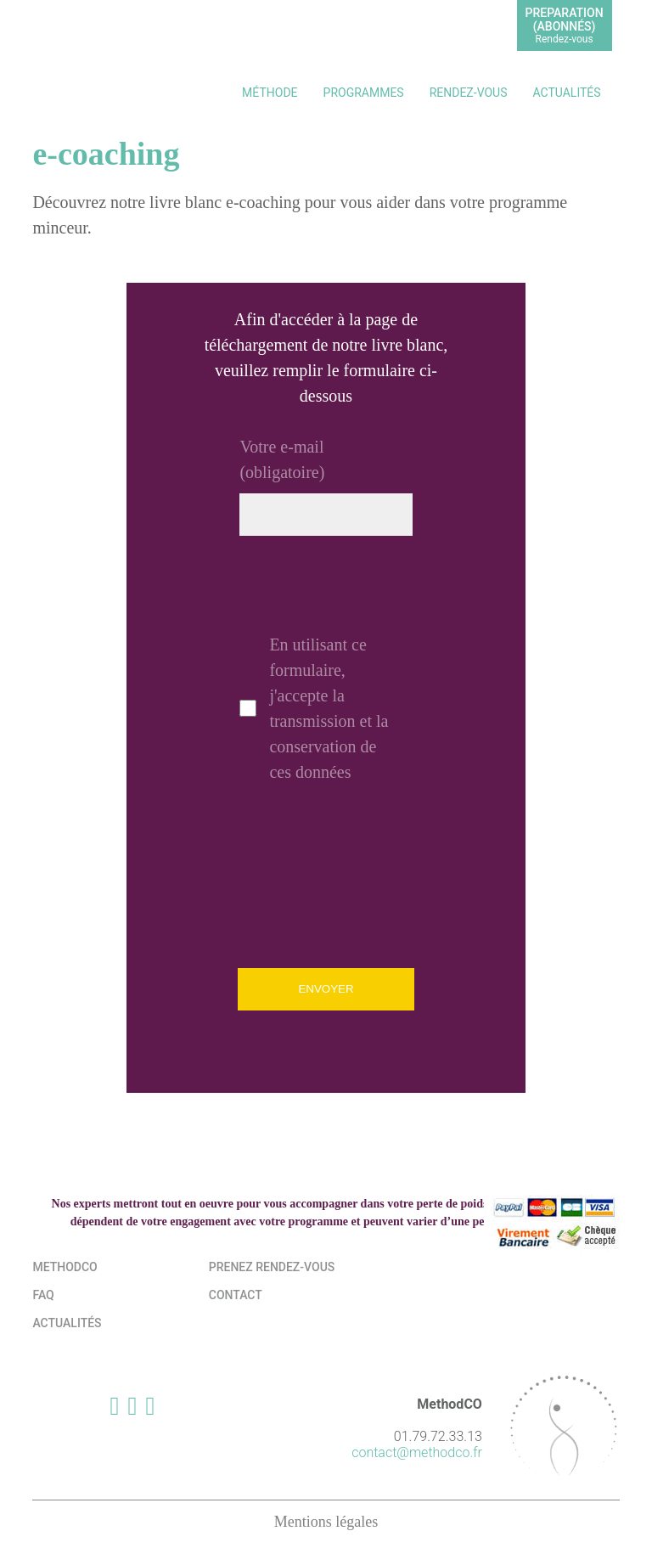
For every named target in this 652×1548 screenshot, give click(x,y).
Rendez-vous (469, 92)
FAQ (42, 1295)
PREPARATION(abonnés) (565, 25)
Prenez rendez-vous (272, 1267)
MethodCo (64, 1267)
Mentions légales (326, 1521)
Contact (235, 1295)
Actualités (566, 92)
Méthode (269, 92)
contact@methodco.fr (416, 1452)
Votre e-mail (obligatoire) (281, 459)
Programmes (363, 92)
